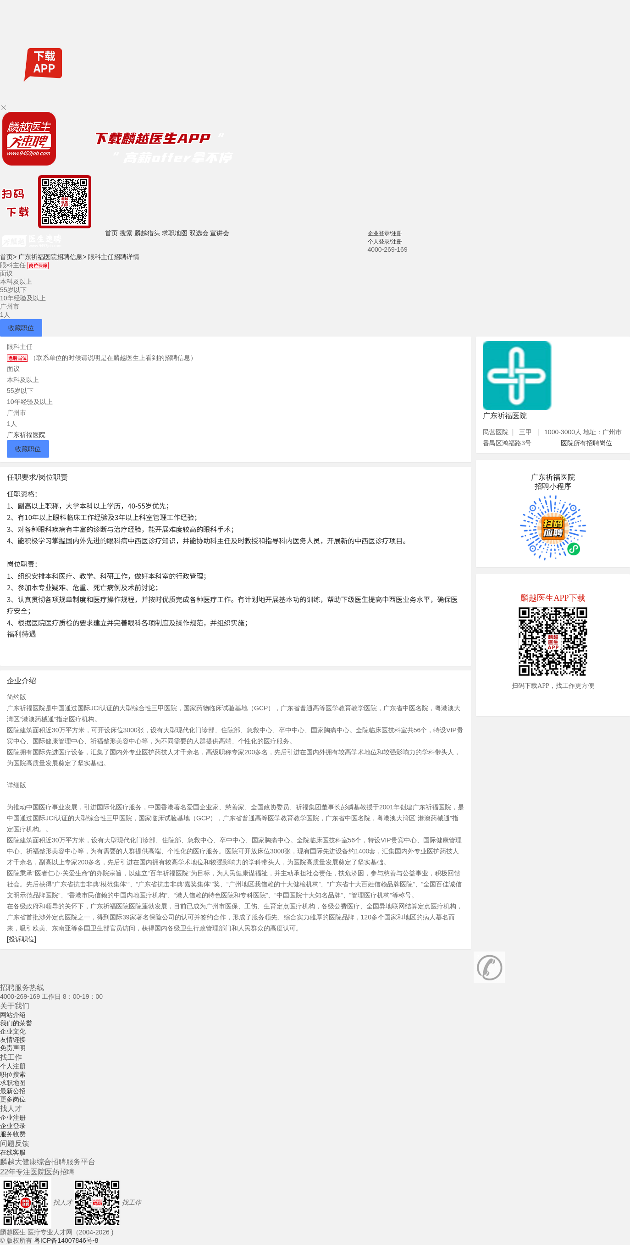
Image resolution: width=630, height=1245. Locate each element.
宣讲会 (219, 233)
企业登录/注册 (385, 233)
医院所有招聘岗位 (586, 443)
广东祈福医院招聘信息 (52, 256)
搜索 (126, 233)
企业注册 (13, 1117)
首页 (111, 233)
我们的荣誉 (16, 1023)
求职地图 (175, 233)
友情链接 (13, 1039)
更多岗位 (13, 1099)
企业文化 (13, 1031)
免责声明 (13, 1047)
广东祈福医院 (26, 434)
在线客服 (13, 1152)
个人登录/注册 (385, 241)
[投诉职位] (21, 939)
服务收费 (13, 1134)
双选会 (199, 233)
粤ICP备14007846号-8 (66, 1240)
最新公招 (13, 1091)
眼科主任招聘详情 (113, 256)
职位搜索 (13, 1074)
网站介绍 (13, 1014)
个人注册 (13, 1066)
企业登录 (13, 1125)
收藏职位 (21, 328)
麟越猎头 (147, 233)
